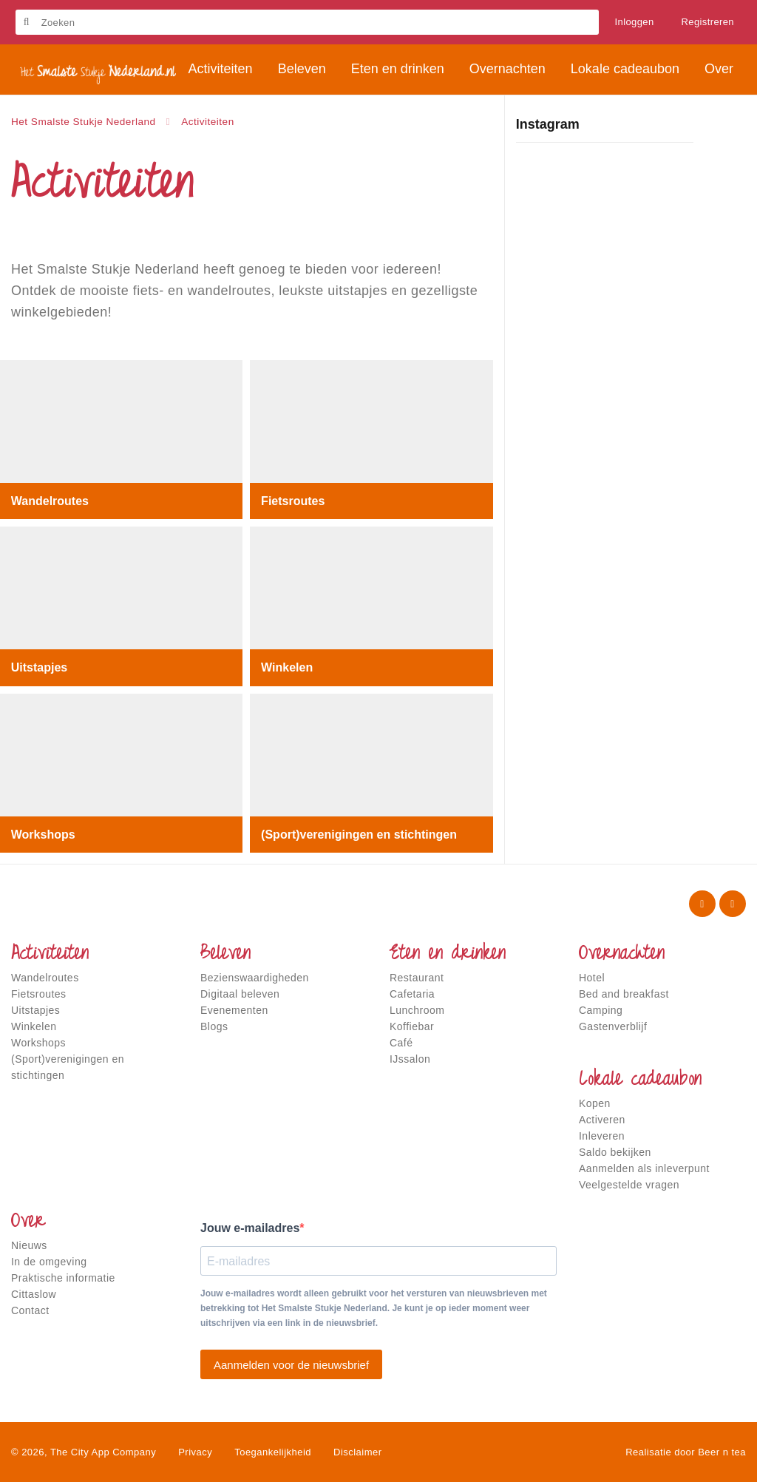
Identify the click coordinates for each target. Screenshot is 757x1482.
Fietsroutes (293, 500)
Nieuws (29, 1245)
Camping (600, 1010)
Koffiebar (412, 1026)
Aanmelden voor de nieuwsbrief (291, 1364)
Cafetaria (412, 994)
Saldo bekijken (615, 1152)
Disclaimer (357, 1452)
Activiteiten (50, 954)
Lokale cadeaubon (640, 1080)
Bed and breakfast (624, 994)
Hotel (592, 978)
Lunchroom (417, 1010)
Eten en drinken (448, 954)
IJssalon (410, 1059)
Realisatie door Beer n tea (685, 1452)
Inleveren (602, 1136)
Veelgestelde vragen (629, 1185)
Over (28, 1222)
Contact (30, 1310)
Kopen (595, 1103)
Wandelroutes (50, 500)
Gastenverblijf (613, 1026)
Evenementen (234, 1010)
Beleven (225, 954)
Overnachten (622, 954)
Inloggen (634, 21)
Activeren (602, 1120)
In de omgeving (48, 1262)
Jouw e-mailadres (249, 1228)
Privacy (195, 1452)
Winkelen (287, 667)
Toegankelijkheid (272, 1452)
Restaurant (417, 978)
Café (401, 1043)
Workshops (43, 834)
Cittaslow (33, 1294)
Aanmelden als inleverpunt (644, 1168)
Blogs (214, 1026)
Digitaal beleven (239, 994)
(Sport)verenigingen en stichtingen (359, 834)
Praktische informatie (63, 1278)
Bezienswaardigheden (254, 978)
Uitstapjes (39, 667)
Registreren (707, 21)
